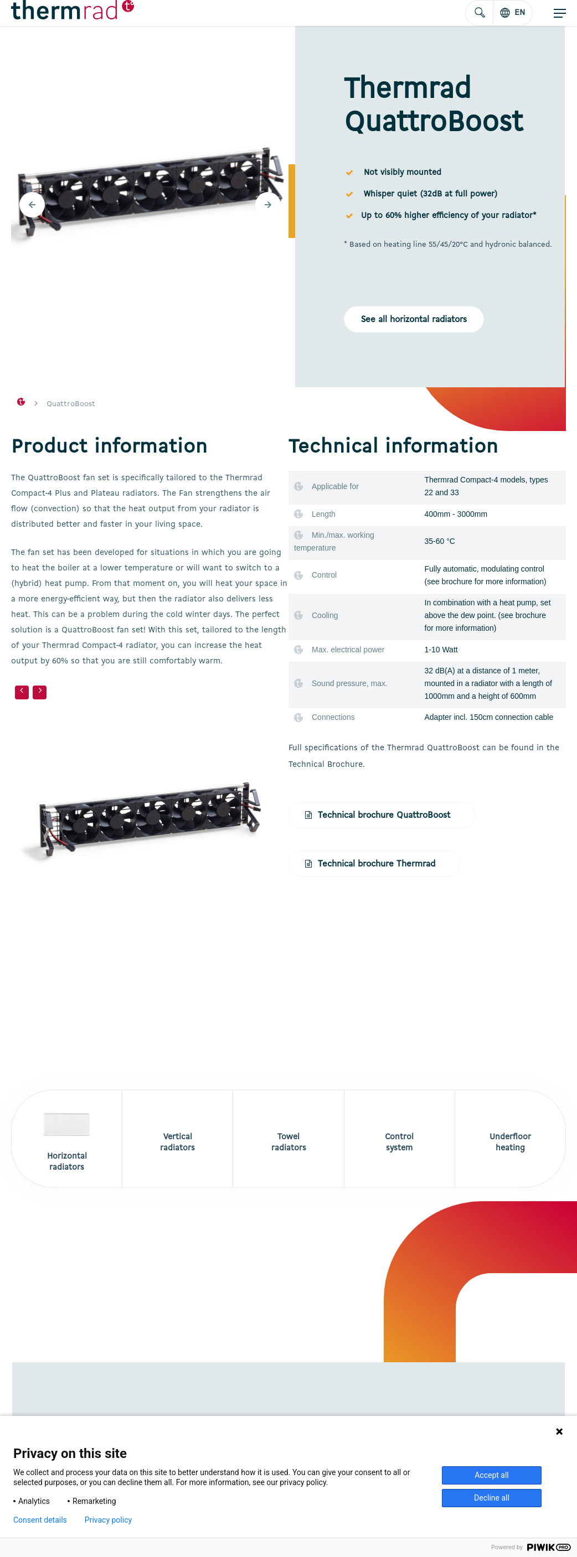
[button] (560, 13)
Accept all (492, 1475)
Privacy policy (108, 1520)
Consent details (40, 1520)
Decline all (491, 1497)
